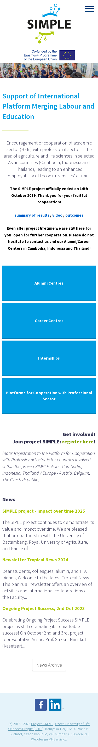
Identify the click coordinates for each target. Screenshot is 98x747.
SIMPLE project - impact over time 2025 (43, 511)
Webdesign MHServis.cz (49, 739)
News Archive (49, 665)
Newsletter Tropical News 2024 (35, 560)
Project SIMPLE (42, 723)
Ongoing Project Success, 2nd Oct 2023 (43, 608)
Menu (89, 9)
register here (78, 441)
